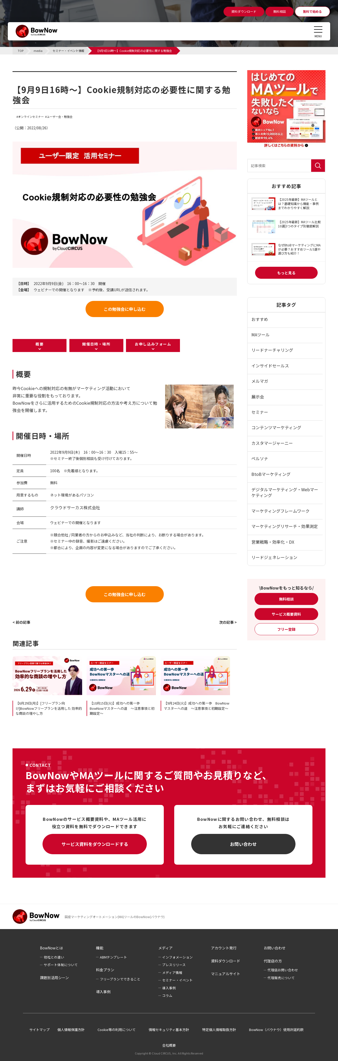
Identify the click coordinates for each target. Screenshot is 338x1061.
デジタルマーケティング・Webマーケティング (284, 492)
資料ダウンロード (225, 960)
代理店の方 (273, 960)
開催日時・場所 (96, 344)
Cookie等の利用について (117, 1029)
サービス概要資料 (286, 614)
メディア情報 (172, 972)
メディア (165, 947)
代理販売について (281, 977)
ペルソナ (259, 458)
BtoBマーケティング (271, 474)
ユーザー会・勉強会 (60, 117)
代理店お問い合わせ (283, 969)
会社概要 (169, 1045)
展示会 (257, 396)
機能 (99, 947)
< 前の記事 (21, 622)
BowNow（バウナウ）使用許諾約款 (276, 1029)
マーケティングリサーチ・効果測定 (284, 526)
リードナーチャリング (272, 350)
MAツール (260, 334)
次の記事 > (228, 622)
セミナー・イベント (177, 980)
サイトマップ (39, 1029)
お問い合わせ (243, 844)
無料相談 (286, 599)
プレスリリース (174, 964)
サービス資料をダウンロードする (95, 844)
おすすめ (259, 319)
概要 (39, 344)
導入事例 (103, 991)
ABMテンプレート (113, 957)
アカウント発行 (224, 947)
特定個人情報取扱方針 (219, 1029)
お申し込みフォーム (153, 344)
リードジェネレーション (274, 557)
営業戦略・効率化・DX (272, 542)
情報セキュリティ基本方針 (169, 1029)
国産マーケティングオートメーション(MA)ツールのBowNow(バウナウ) (115, 916)
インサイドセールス (270, 365)
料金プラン (105, 969)
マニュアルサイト (225, 973)
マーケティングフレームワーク (280, 511)
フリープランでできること (120, 979)
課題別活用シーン (54, 977)
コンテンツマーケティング (276, 427)
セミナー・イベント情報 (45, 74)
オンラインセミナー (31, 117)
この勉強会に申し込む (125, 309)
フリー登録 (286, 629)
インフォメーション (177, 957)
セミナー (259, 412)
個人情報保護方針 (70, 1029)
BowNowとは (51, 947)
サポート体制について (61, 964)
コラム (167, 995)
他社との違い (54, 957)
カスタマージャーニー (272, 443)
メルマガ (259, 381)
